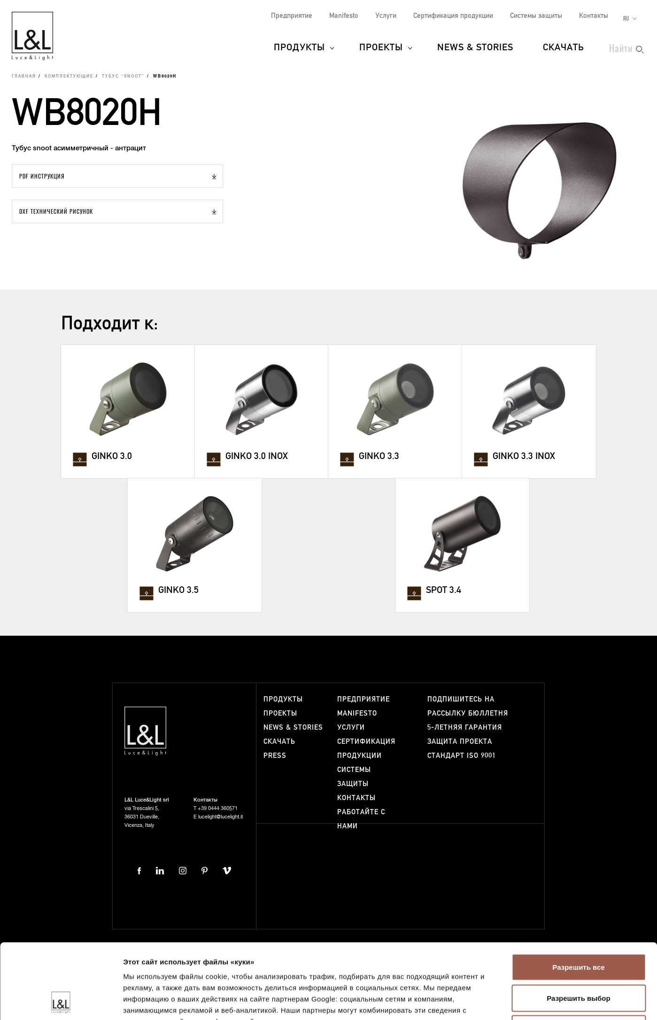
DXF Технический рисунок (56, 211)
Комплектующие (69, 76)
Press (274, 755)
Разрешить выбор (578, 928)
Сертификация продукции (453, 15)
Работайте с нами (361, 819)
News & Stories (475, 48)
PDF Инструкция (42, 176)
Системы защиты (536, 15)
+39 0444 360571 (218, 808)
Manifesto (343, 15)
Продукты (299, 48)
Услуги (385, 15)
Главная (24, 76)
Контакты (593, 15)
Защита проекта (459, 741)
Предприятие (291, 15)
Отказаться (578, 958)
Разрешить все (578, 897)
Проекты (381, 48)
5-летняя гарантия (464, 727)
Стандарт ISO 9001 (461, 755)
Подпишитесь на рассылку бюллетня (467, 706)
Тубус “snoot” (123, 76)
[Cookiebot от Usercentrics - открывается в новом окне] (61, 1002)
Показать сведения (572, 1001)
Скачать (563, 48)
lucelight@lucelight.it (220, 816)
